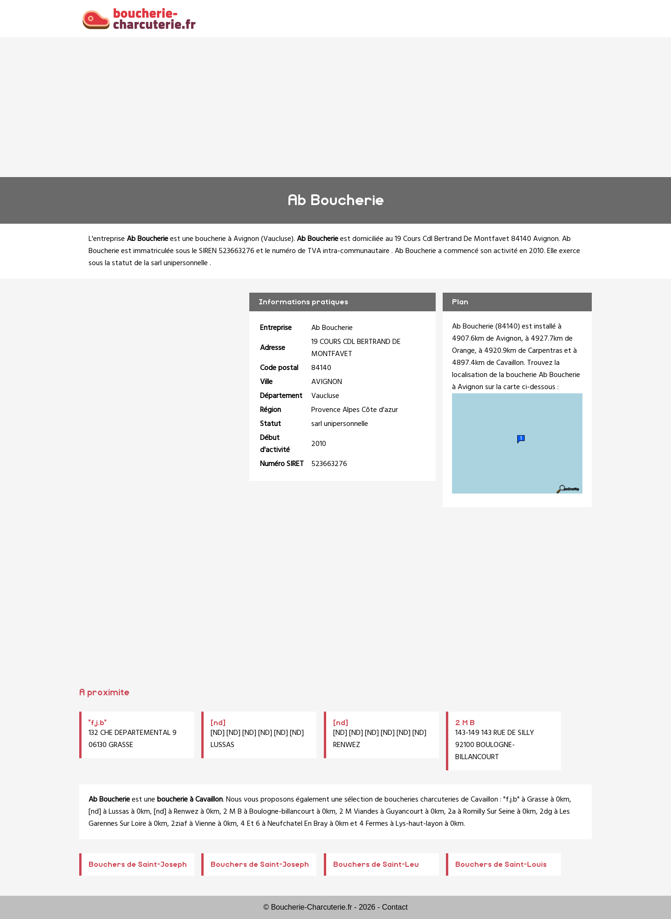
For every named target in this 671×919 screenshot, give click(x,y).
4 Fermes (373, 824)
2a (452, 812)
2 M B (465, 723)
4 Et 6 (250, 824)
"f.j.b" (98, 723)
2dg (546, 812)
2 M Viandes (358, 812)
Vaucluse (277, 239)
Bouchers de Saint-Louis (501, 864)
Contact (395, 907)
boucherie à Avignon (227, 239)
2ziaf (179, 824)
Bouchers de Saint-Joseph (138, 864)
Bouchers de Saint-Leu (376, 864)
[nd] (218, 723)
